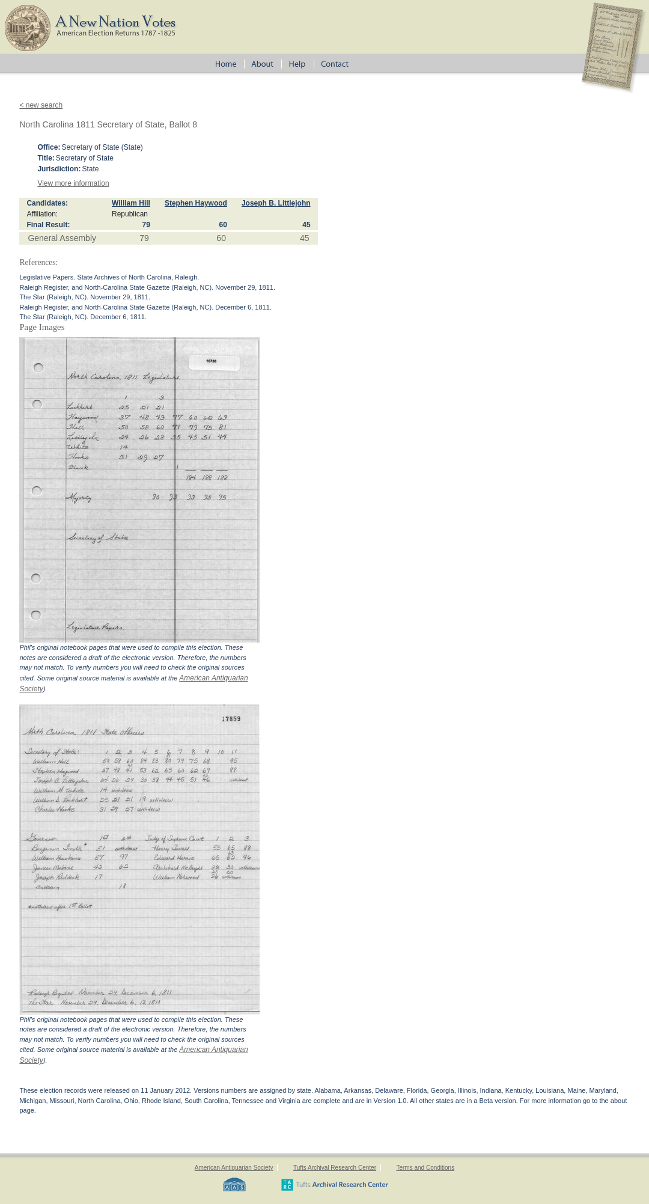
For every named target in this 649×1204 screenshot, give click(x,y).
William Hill (131, 203)
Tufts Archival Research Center (334, 1167)
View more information (73, 183)
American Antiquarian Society (234, 1167)
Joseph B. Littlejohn (276, 203)
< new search (40, 105)
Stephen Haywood (196, 203)
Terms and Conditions (425, 1167)
